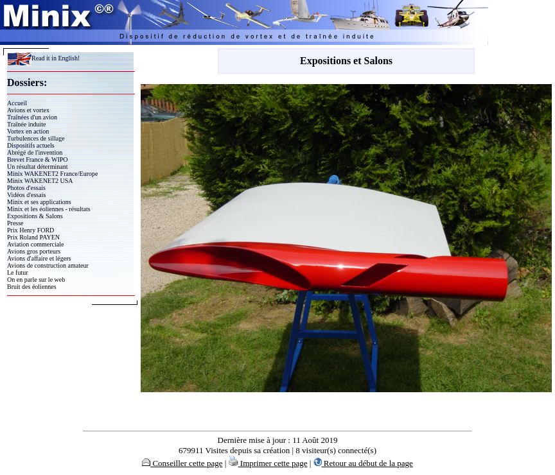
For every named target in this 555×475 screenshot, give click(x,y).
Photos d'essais (26, 187)
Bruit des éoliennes (32, 286)
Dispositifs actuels (31, 145)
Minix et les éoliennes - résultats (49, 208)
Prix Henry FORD (30, 230)
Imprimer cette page (268, 463)
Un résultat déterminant (37, 166)
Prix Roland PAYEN (33, 237)
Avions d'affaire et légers (39, 258)
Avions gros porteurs (33, 251)
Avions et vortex (28, 110)
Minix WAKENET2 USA (40, 180)
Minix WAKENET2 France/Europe (52, 173)
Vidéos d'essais (26, 194)
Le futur (17, 272)
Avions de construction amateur (48, 265)
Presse (15, 223)
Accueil (17, 103)
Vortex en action (28, 131)
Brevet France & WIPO (37, 159)
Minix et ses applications (39, 201)
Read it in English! (43, 58)
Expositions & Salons (35, 216)
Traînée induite (26, 124)
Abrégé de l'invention (34, 152)
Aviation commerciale (35, 244)
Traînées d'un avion (32, 117)
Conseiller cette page (182, 463)
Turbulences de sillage (36, 138)
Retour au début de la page (363, 463)
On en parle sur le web (36, 279)
